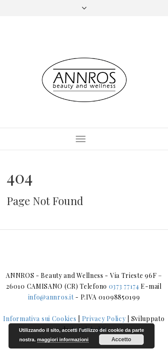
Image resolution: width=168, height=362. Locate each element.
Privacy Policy (104, 318)
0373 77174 (124, 286)
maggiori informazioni (63, 339)
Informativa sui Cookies (39, 318)
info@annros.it (51, 297)
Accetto (121, 339)
